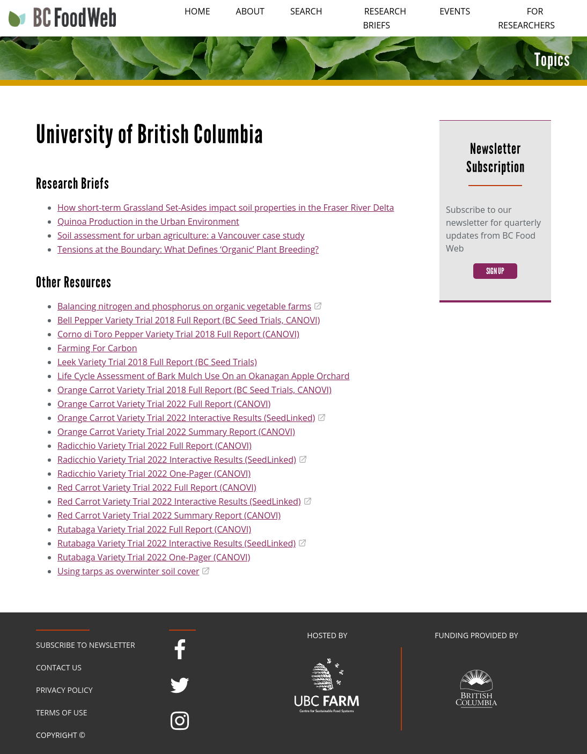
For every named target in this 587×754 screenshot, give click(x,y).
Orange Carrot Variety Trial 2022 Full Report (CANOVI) (163, 404)
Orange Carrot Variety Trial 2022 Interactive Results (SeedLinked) (186, 418)
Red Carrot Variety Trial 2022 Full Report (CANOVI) (156, 487)
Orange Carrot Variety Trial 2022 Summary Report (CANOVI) (176, 432)
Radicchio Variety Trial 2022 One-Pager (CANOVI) (154, 473)
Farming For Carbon (97, 348)
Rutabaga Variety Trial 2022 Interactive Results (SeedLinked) (176, 543)
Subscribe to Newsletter (85, 645)
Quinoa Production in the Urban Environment (148, 221)
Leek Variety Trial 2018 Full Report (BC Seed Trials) (157, 362)
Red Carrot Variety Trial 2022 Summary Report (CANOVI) (169, 515)
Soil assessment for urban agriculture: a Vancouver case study (181, 235)
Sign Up (495, 271)
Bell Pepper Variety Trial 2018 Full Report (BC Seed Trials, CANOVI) (188, 320)
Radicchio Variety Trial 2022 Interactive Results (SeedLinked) (176, 459)
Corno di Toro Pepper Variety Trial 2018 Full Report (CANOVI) (178, 334)
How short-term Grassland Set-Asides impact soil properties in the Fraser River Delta (225, 207)
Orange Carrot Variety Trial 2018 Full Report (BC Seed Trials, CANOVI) (194, 390)
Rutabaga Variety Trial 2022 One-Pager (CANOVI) (153, 557)
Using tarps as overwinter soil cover (128, 571)
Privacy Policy (64, 690)
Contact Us (59, 667)
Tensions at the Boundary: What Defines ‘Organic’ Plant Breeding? (188, 249)
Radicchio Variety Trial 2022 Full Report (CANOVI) (154, 446)
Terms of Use (61, 712)
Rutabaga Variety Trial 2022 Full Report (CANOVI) (154, 529)
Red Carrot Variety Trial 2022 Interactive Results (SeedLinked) (179, 501)
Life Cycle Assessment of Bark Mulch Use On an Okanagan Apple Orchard (203, 376)
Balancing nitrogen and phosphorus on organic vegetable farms (184, 306)
